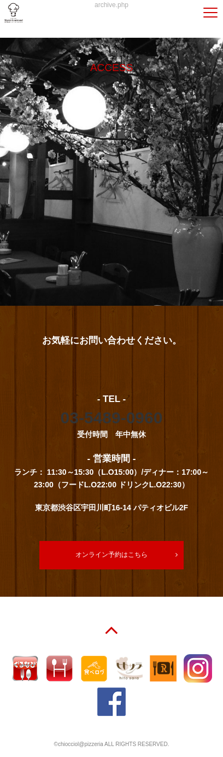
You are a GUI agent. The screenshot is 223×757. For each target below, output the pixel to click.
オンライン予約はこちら (111, 554)
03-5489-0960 (112, 418)
